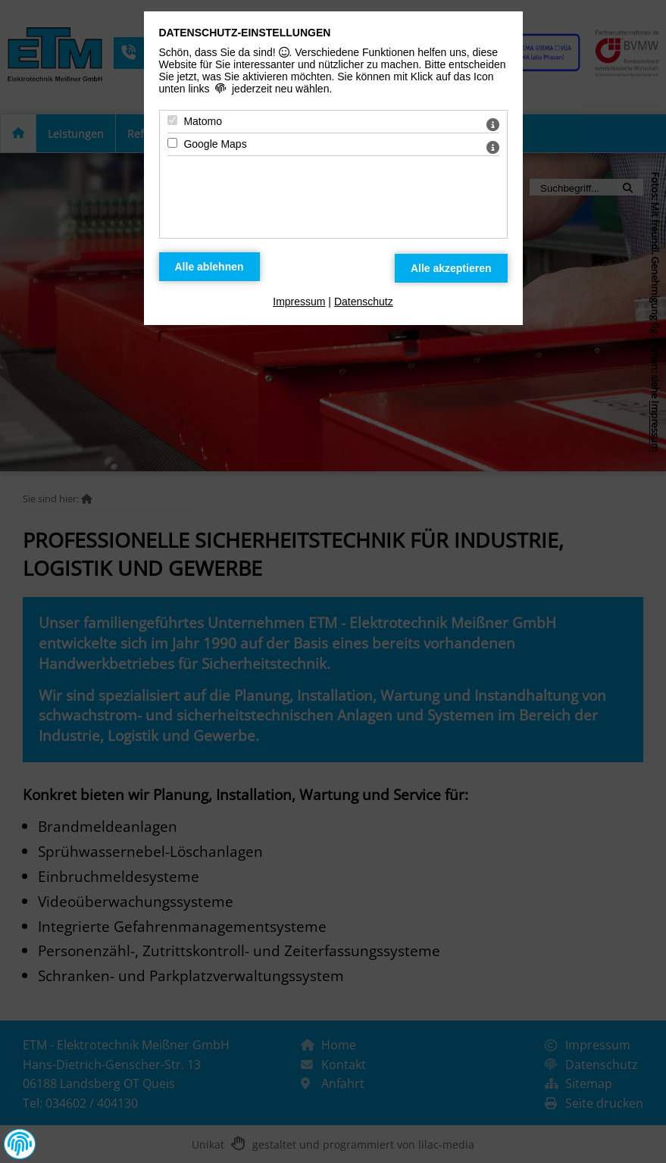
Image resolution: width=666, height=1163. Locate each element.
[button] (20, 1144)
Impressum (299, 301)
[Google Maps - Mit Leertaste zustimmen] (172, 143)
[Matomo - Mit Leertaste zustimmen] (172, 120)
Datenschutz (363, 301)
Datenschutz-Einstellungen (245, 33)
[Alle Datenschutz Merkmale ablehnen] (209, 266)
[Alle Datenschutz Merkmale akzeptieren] (451, 268)
